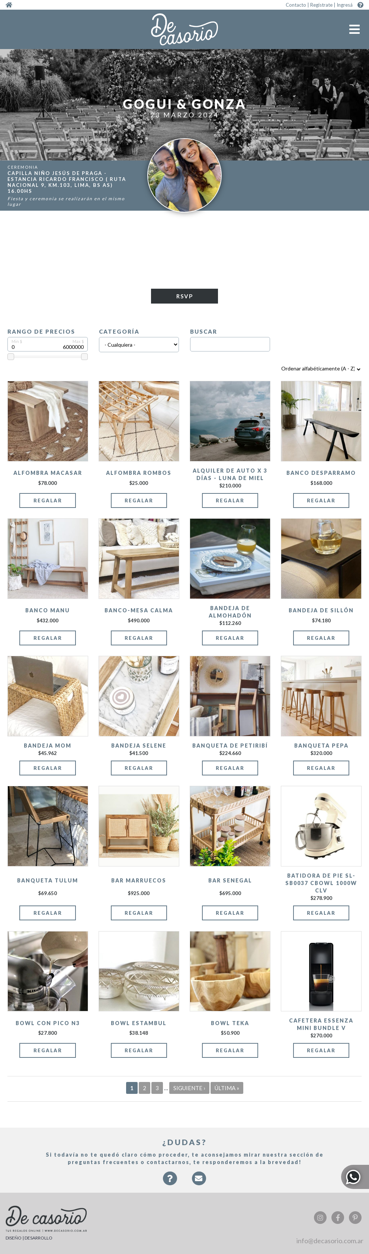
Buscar (203, 331)
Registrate (321, 5)
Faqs (170, 1182)
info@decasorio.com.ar (329, 1241)
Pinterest (355, 1217)
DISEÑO (14, 1238)
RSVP (184, 296)
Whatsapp (355, 1177)
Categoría (119, 331)
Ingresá (345, 5)
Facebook (337, 1217)
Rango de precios (41, 331)
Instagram (320, 1217)
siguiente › (189, 1088)
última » (227, 1088)
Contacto (296, 5)
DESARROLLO (38, 1238)
